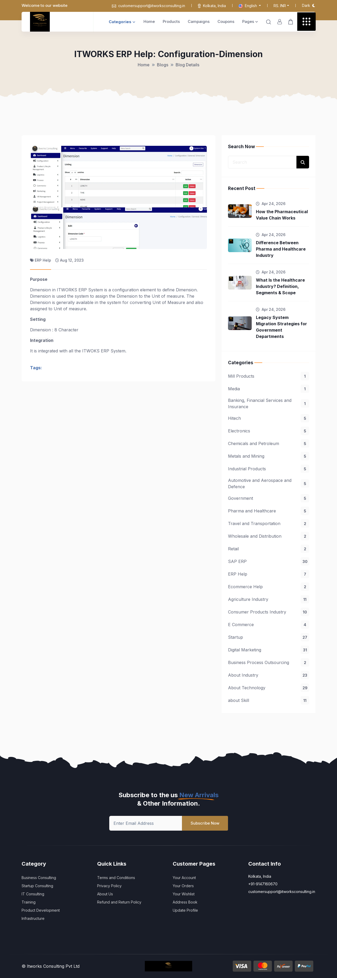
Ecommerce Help (268, 586)
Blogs (162, 64)
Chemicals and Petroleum (268, 443)
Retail (268, 549)
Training (29, 902)
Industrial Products (268, 469)
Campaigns (199, 21)
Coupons (225, 21)
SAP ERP (268, 561)
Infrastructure (33, 918)
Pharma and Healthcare (268, 511)
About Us (105, 894)
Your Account (184, 877)
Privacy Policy (109, 886)
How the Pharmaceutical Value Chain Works (282, 215)
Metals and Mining (268, 456)
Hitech (268, 418)
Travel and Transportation (268, 523)
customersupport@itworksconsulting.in (148, 5)
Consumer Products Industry (268, 612)
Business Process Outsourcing (268, 662)
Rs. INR (280, 5)
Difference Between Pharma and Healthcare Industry (281, 249)
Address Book (185, 902)
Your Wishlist (184, 894)
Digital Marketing (268, 650)
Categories (122, 21)
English (248, 5)
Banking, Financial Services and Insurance (268, 403)
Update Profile (185, 910)
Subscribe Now (205, 823)
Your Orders (183, 886)
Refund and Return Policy (119, 902)
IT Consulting (33, 894)
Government (268, 498)
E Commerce (268, 624)
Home (149, 21)
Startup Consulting (37, 886)
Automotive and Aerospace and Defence (268, 483)
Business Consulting (39, 877)
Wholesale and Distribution (268, 536)
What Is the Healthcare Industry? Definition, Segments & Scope (280, 286)
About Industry (268, 675)
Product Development (41, 910)
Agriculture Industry (268, 599)
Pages (250, 21)
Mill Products (268, 376)
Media (268, 389)
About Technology (268, 687)
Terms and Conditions (116, 877)
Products (171, 21)
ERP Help (268, 574)
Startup (268, 637)
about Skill (268, 700)
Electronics (268, 431)
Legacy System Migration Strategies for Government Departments (281, 327)
